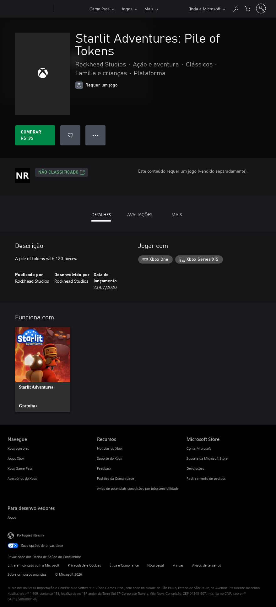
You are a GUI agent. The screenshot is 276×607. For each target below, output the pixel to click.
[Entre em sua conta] (260, 8)
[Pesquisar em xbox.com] (235, 8)
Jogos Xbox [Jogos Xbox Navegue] (16, 458)
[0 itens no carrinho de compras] (247, 8)
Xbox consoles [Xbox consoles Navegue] (18, 448)
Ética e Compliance (124, 565)
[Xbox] (70, 8)
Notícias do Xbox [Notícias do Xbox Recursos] (109, 448)
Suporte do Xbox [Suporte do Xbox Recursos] (109, 458)
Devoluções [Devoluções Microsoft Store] (195, 468)
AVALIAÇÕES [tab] (139, 214)
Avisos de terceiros (206, 565)
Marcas (178, 565)
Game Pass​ (99, 8)
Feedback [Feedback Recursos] (104, 468)
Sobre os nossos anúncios (27, 574)
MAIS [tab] (176, 214)
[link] (42, 369)
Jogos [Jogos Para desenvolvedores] (12, 517)
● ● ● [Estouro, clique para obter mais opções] (96, 135)
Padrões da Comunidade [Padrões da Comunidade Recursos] (115, 478)
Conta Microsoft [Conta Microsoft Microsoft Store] (199, 448)
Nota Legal (155, 565)
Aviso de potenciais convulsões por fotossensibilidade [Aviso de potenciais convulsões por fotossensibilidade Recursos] (138, 488)
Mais (148, 8)
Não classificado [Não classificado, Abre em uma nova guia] (61, 172)
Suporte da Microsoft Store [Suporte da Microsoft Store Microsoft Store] (207, 458)
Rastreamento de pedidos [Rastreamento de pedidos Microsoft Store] (206, 478)
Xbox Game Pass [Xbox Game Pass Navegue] (20, 468)
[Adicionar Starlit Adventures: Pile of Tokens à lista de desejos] (70, 135)
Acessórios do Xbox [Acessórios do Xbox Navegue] (22, 478)
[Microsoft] (29, 8)
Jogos (127, 8)
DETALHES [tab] (101, 214)
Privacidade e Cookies (84, 565)
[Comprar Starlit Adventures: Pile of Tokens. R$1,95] (35, 135)
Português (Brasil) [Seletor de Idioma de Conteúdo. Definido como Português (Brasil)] (30, 535)
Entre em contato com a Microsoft (33, 565)
